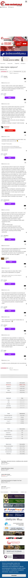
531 (20, 390)
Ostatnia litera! (8, 434)
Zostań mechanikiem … (8, 419)
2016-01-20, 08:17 (5, 245)
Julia (8, 402)
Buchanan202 (8, 407)
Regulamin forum (9, 475)
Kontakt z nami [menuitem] (23, 492)
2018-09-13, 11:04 (5, 360)
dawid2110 (9, 386)
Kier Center (3, 463)
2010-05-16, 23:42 (5, 163)
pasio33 (5, 154)
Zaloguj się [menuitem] (11, 7)
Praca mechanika (8, 449)
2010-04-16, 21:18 (5, 82)
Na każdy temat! (9, 451)
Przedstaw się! (8, 448)
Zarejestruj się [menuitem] (3, 7)
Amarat (5, 280)
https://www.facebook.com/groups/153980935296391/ (12, 147)
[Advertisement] (13, 23)
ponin (5, 93)
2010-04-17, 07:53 (5, 136)
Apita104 (7, 258)
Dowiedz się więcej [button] (13, 571)
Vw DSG (3, 469)
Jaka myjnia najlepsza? (9, 67)
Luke (8, 400)
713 (20, 388)
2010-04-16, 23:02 (5, 103)
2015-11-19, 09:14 (5, 209)
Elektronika (8, 453)
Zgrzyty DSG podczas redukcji (7, 468)
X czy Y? (8, 421)
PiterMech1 (6, 235)
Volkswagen (7, 469)
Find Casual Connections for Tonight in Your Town (11, 480)
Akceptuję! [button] (14, 575)
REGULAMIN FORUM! (5, 474)
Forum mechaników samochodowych (13, 560)
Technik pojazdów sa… (8, 436)
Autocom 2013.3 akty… (8, 417)
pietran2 (3, 481)
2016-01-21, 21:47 (5, 268)
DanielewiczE (6, 200)
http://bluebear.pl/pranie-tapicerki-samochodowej (15, 300)
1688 (20, 384)
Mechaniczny (6, 126)
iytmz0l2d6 (9, 405)
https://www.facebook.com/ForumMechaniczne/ (10, 146)
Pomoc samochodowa (8, 446)
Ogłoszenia (7, 463)
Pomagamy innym (8, 438)
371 (20, 392)
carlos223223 (8, 392)
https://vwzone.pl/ (5, 149)
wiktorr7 (5, 325)
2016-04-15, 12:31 (5, 290)
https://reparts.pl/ (5, 150)
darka (5, 350)
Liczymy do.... (8, 423)
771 (20, 386)
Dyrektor (5, 76)
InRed (6, 69)
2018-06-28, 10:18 (5, 335)
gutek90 (5, 307)
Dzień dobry (3, 486)
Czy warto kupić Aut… (8, 415)
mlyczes (8, 403)
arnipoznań (8, 388)
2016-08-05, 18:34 (5, 316)
